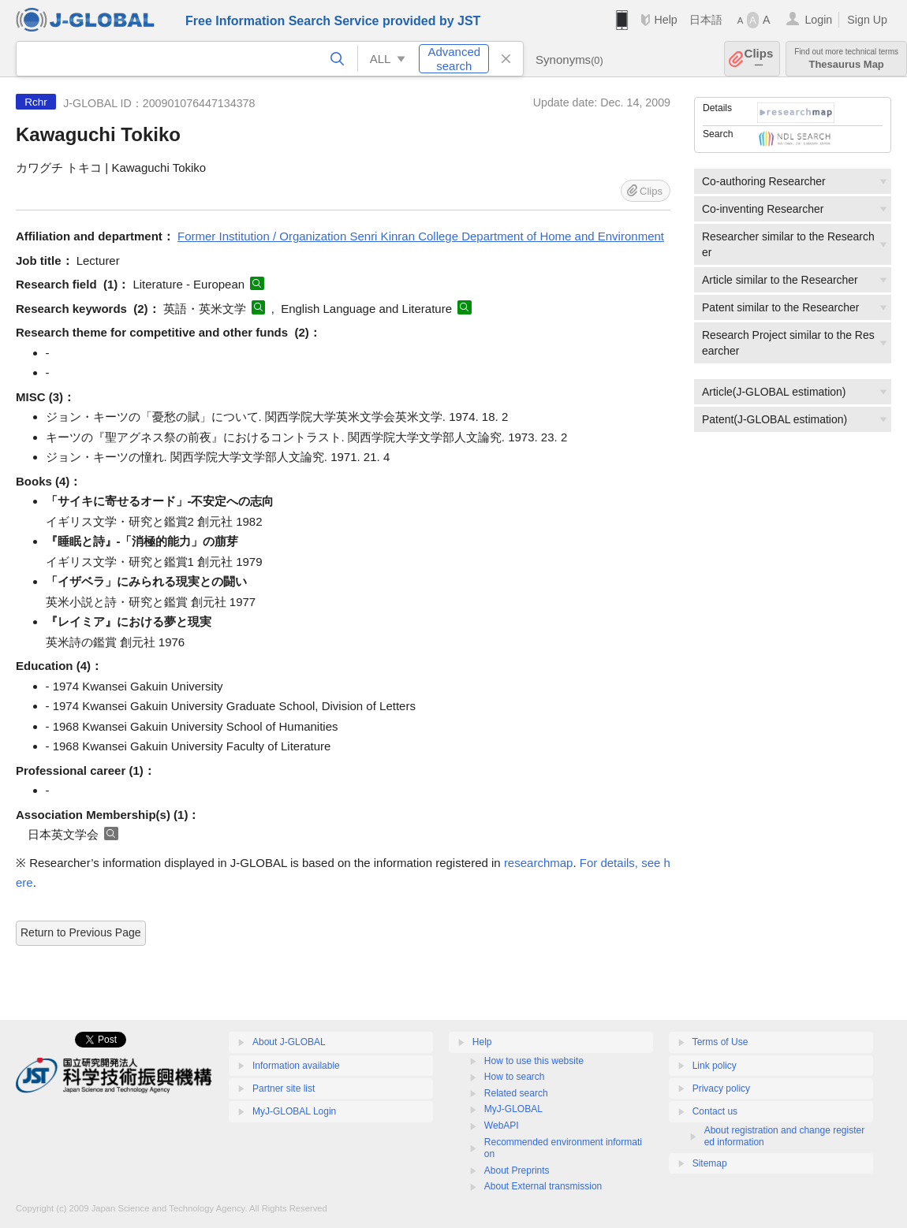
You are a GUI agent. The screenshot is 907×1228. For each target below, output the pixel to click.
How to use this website (534, 1060)
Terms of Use (720, 1042)
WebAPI (501, 1125)
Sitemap (709, 1163)
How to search (514, 1076)
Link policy (714, 1065)
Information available (296, 1065)
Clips (759, 59)
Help (665, 19)
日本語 (705, 19)
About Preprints (517, 1170)
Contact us (714, 1111)
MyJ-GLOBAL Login (294, 1111)
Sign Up (867, 19)
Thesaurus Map (846, 58)
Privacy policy (721, 1088)
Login (818, 19)
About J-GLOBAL (289, 1042)
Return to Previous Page (81, 932)
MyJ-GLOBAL (513, 1109)
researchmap (538, 862)
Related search (516, 1093)
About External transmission (543, 1186)
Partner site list (283, 1088)
